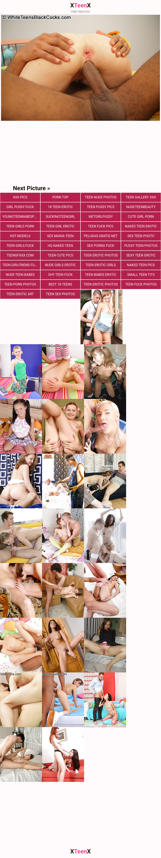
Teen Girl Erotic (60, 226)
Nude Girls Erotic (60, 265)
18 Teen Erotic (60, 207)
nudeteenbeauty (141, 207)
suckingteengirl (60, 217)
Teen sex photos (60, 294)
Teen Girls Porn (20, 226)
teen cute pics (60, 255)
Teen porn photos (20, 284)
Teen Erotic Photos (100, 255)
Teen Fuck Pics (100, 226)
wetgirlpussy (100, 217)
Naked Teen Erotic (141, 226)
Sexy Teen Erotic (141, 255)
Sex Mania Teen (60, 236)
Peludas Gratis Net (100, 236)
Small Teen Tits (140, 275)
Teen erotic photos (100, 284)
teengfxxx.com (20, 255)
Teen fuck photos (141, 284)
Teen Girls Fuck (20, 246)
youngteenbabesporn (21, 217)
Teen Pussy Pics (100, 207)
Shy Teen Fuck (60, 275)
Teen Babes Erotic (100, 275)
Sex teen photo (140, 236)
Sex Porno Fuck (100, 246)
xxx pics (20, 197)
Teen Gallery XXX (141, 197)
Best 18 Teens (60, 284)
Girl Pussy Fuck (20, 207)
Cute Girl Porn (141, 217)
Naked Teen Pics (141, 265)
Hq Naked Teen (60, 246)
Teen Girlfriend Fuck (20, 265)
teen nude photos (100, 197)
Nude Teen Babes (20, 275)
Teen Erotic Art (20, 294)
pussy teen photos (140, 246)
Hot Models (20, 236)
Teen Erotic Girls (101, 265)
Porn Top (60, 197)
